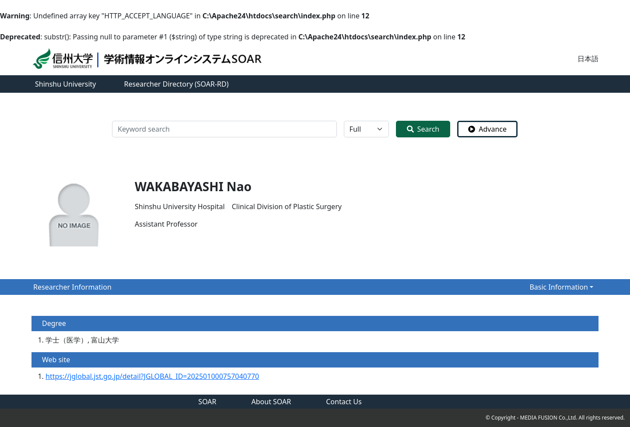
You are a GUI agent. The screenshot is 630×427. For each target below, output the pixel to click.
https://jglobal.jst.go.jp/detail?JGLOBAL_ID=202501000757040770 (152, 376)
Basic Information (558, 287)
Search (423, 129)
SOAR (207, 401)
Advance (487, 129)
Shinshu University (65, 84)
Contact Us (343, 401)
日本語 (588, 58)
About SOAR (271, 401)
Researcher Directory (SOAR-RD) (176, 84)
